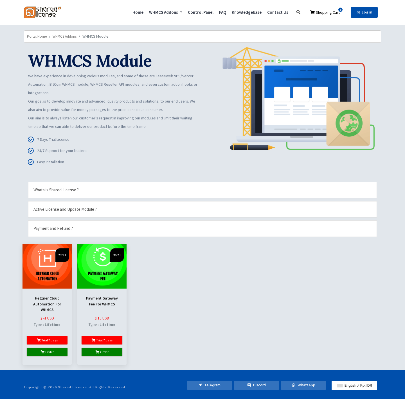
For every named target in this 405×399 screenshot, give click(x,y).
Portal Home (37, 36)
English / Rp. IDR (354, 385)
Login (364, 12)
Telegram (209, 385)
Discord (257, 385)
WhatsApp (303, 385)
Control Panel (200, 12)
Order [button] (47, 352)
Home (137, 12)
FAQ (222, 12)
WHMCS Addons (164, 12)
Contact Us (277, 12)
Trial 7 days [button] (47, 340)
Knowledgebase (247, 12)
